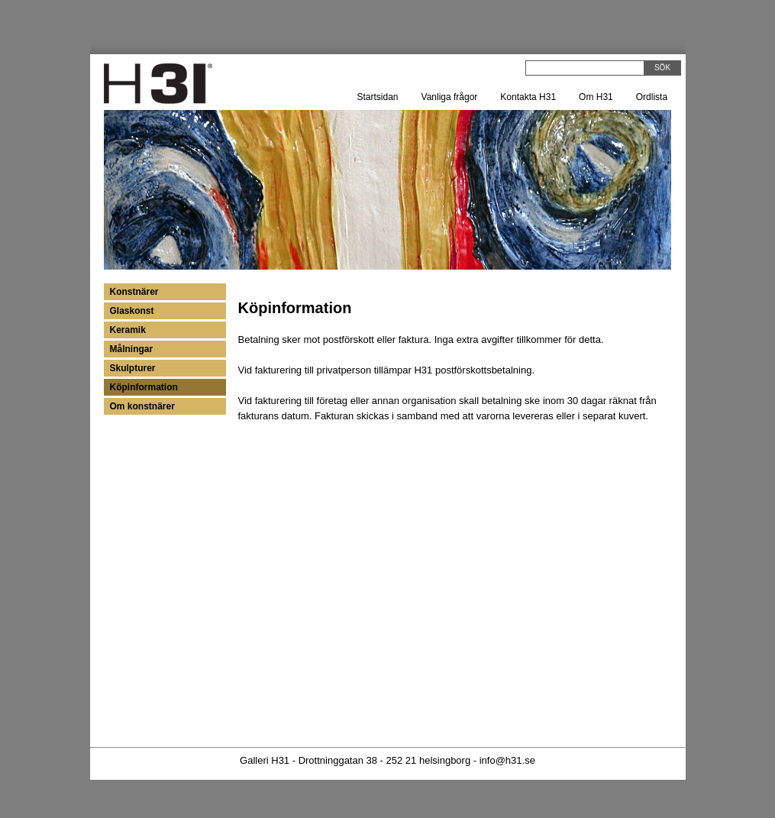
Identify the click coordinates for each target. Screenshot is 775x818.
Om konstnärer (142, 406)
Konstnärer (134, 291)
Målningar (131, 349)
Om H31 (596, 97)
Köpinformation (144, 387)
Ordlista (651, 97)
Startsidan (378, 97)
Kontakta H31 (528, 97)
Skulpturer (133, 368)
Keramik (128, 330)
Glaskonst (132, 311)
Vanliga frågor (449, 97)
